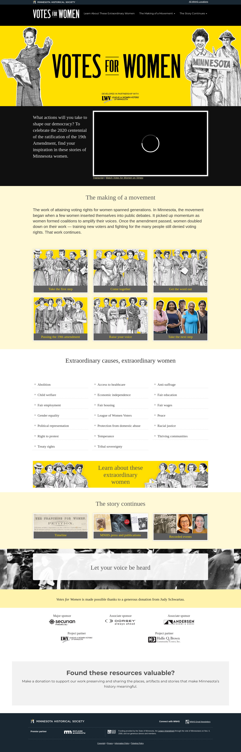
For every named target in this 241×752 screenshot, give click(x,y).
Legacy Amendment (166, 731)
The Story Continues (193, 13)
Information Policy (122, 743)
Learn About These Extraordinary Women (109, 13)
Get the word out (180, 289)
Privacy (110, 743)
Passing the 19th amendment (60, 337)
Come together (120, 289)
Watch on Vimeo (124, 177)
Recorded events (180, 537)
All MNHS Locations (198, 1)
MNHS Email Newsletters (200, 722)
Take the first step (61, 289)
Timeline (61, 535)
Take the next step (180, 337)
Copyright (101, 743)
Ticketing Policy (137, 743)
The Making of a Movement (157, 13)
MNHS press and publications (120, 535)
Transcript (98, 177)
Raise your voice (120, 337)
